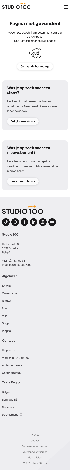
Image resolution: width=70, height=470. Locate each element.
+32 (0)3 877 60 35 (13, 260)
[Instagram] (43, 222)
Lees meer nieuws (23, 181)
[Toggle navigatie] (66, 7)
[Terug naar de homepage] (16, 7)
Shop (5, 323)
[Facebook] (24, 222)
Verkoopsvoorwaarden (35, 451)
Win (4, 316)
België (6, 392)
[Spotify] (15, 222)
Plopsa (6, 331)
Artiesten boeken (13, 365)
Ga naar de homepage (35, 66)
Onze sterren (10, 293)
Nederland (8, 407)
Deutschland (12, 414)
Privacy (35, 434)
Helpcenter (9, 350)
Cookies (35, 440)
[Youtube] (52, 222)
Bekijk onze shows (23, 121)
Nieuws (6, 301)
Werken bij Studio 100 (16, 358)
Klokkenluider (35, 457)
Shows (6, 286)
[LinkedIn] (33, 222)
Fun (4, 308)
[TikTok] (6, 222)
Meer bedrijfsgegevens (16, 265)
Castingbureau (12, 373)
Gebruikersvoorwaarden (35, 446)
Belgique (9, 399)
